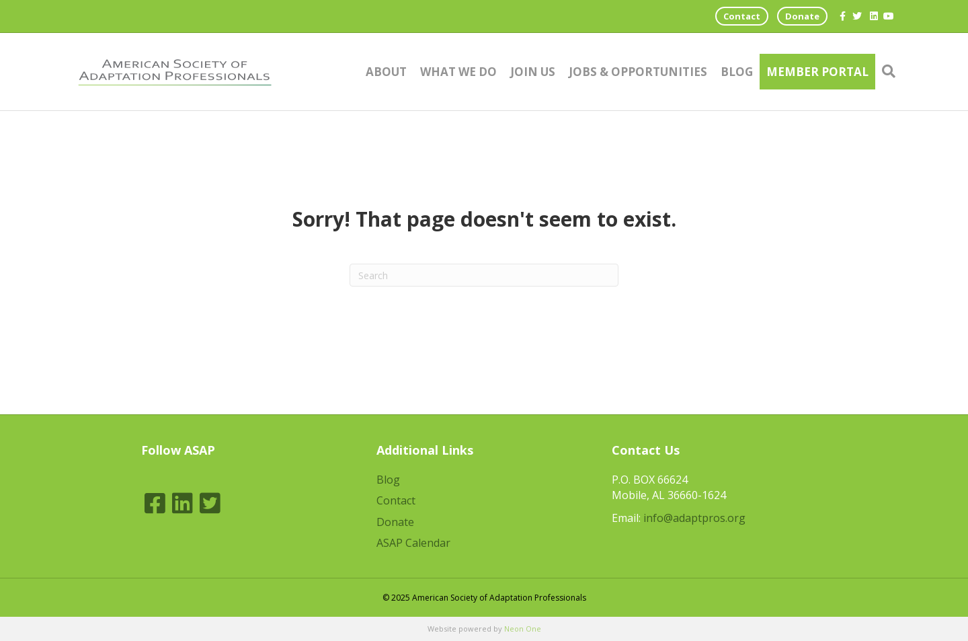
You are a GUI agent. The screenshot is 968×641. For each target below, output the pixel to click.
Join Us (532, 71)
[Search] (885, 71)
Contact (741, 16)
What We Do (458, 71)
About (386, 71)
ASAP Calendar (413, 542)
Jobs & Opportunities (638, 71)
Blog (737, 71)
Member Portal (817, 71)
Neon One (522, 629)
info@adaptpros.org (694, 518)
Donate (802, 16)
